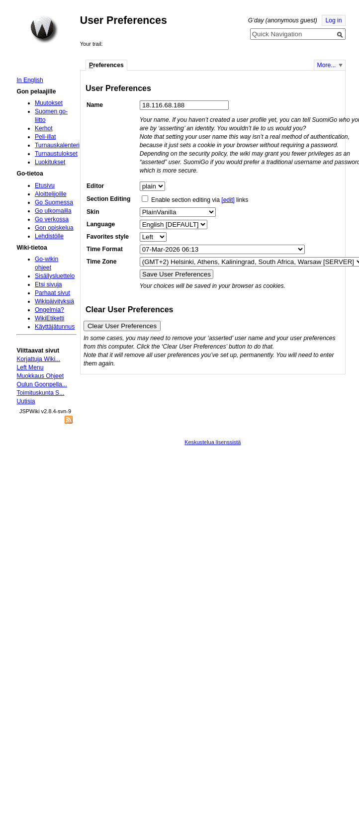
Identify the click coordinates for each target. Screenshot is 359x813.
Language (101, 224)
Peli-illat (45, 136)
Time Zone (102, 261)
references (106, 65)
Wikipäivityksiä (54, 301)
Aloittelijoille (51, 193)
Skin (93, 211)
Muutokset (49, 102)
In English (29, 80)
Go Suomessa (54, 202)
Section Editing (108, 198)
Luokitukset (50, 162)
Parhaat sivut (52, 292)
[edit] (227, 199)
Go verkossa (52, 219)
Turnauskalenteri (57, 145)
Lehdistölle (49, 236)
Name (95, 104)
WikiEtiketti (49, 318)
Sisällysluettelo (55, 275)
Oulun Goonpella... (41, 384)
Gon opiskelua (54, 227)
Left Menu (29, 367)
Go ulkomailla (53, 210)
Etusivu (45, 185)
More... (326, 65)
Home (44, 29)
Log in (333, 20)
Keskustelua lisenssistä (212, 442)
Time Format (105, 249)
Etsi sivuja (48, 284)
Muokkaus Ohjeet (40, 375)
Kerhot (44, 128)
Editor (95, 185)
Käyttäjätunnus (55, 326)
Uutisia (25, 401)
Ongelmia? (49, 309)
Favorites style (108, 236)
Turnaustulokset (56, 153)
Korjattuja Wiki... (38, 359)
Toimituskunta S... (40, 392)
